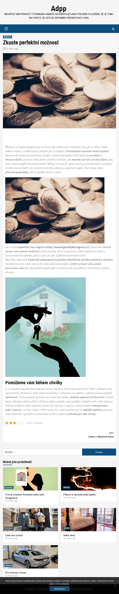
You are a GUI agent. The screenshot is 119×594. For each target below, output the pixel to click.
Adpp (58, 8)
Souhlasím (59, 588)
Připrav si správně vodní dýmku (79, 494)
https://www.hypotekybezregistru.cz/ (67, 247)
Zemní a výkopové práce (87, 434)
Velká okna (69, 535)
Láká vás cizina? (14, 535)
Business (7, 37)
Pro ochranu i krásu (15, 572)
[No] (115, 585)
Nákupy (66, 487)
